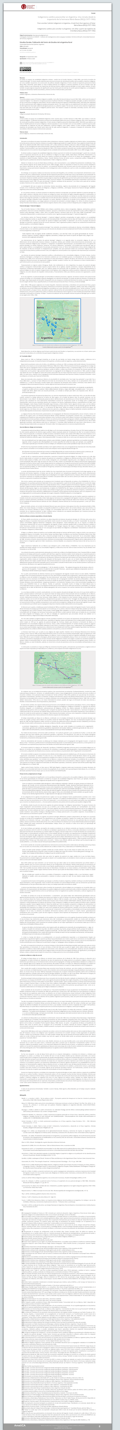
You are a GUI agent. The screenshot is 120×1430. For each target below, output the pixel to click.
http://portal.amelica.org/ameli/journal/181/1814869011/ (38, 62)
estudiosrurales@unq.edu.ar (28, 52)
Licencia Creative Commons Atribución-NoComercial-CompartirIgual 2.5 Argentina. (56, 72)
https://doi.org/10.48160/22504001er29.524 (34, 64)
